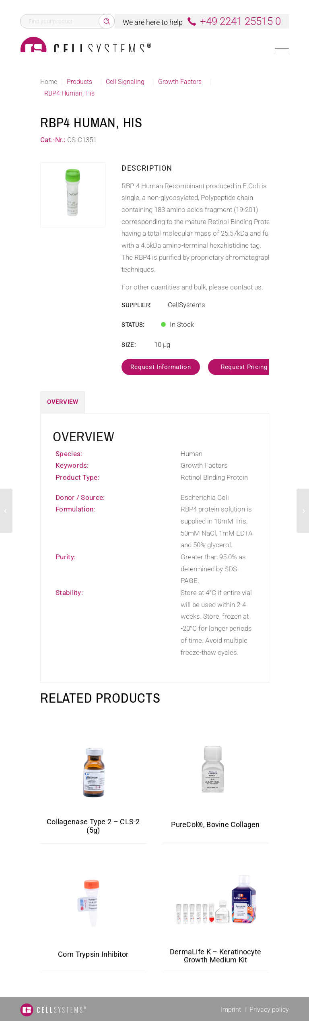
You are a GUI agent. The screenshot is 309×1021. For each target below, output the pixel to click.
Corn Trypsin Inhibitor (93, 954)
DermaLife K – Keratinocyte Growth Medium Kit (216, 956)
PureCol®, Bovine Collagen (215, 824)
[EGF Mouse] (6, 511)
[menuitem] (231, 1009)
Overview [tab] (62, 402)
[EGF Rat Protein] (303, 511)
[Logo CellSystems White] (85, 50)
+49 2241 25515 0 (240, 21)
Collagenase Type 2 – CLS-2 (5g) (93, 825)
